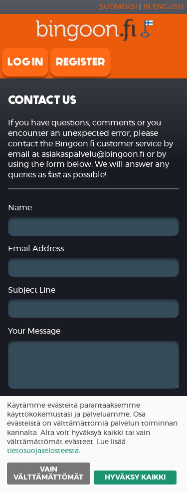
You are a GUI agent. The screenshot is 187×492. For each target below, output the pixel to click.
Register (80, 62)
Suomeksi (118, 6)
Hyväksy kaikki (135, 477)
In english (163, 6)
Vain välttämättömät (48, 473)
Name (20, 208)
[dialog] (93, 444)
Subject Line (31, 290)
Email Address (36, 249)
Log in (25, 62)
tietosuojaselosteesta (43, 451)
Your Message (34, 331)
